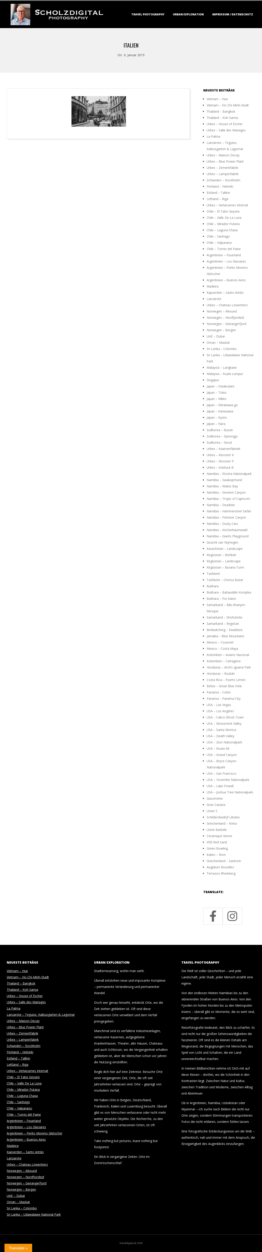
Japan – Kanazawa (220, 411)
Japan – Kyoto (217, 417)
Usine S (212, 811)
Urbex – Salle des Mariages (226, 130)
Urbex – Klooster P (220, 461)
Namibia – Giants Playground (228, 536)
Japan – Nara (216, 424)
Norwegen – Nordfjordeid (225, 317)
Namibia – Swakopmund (224, 480)
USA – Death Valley (220, 736)
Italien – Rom (216, 855)
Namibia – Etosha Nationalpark (229, 474)
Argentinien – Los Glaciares (226, 261)
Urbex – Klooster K (220, 455)
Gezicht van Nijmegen (222, 542)
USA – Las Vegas (219, 705)
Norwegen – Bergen (221, 330)
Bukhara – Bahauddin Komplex (229, 592)
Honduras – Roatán (221, 673)
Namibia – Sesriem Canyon (226, 492)
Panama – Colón (219, 692)
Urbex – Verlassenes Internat (227, 205)
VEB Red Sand (217, 842)
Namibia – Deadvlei (221, 505)
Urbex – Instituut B (220, 467)
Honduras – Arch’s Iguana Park (229, 667)
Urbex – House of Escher (225, 124)
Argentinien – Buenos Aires (226, 280)
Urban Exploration (188, 14)
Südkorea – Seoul (219, 442)
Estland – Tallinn (218, 192)
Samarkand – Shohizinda (224, 617)
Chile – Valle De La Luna (224, 217)
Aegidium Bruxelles (220, 867)
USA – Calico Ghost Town (225, 717)
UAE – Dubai (216, 336)
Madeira (212, 286)
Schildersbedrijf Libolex (223, 817)
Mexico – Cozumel (220, 642)
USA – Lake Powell (220, 786)
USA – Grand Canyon (222, 755)
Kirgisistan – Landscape (224, 561)
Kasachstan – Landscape (225, 548)
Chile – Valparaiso (219, 242)
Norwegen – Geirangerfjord (226, 324)
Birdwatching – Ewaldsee (225, 630)
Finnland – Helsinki (220, 186)
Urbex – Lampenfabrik (223, 174)
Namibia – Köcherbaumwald (227, 530)
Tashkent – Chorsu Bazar (225, 580)
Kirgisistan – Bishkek (221, 555)
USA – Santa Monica (221, 730)
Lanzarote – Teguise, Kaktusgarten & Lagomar (41, 1014)
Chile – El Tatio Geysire (223, 211)
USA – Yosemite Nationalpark (228, 780)
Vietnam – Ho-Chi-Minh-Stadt (228, 105)
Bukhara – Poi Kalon (221, 598)
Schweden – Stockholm (223, 180)
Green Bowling (217, 848)
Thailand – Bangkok (221, 111)
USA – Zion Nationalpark (224, 742)
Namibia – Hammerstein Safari (229, 511)
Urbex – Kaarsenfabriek (223, 449)
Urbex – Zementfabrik (222, 168)
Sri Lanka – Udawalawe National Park (34, 1214)
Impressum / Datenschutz (232, 14)
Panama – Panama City (224, 698)
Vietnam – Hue (217, 99)
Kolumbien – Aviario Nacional (228, 655)
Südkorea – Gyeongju (222, 436)
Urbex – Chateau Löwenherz (227, 305)
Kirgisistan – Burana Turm (225, 567)
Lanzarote (214, 299)
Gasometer (215, 798)
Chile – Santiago (218, 236)
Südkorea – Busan (220, 430)
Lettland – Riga (217, 199)
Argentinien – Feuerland (224, 255)
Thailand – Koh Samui (222, 118)
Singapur (213, 380)
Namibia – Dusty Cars (222, 523)
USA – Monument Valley (224, 723)
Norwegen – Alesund (222, 311)
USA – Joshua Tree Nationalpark (230, 792)
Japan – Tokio (216, 392)
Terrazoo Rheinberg (221, 873)
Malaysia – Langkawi (222, 367)
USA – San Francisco (221, 773)
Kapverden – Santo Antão (225, 292)
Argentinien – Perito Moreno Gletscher (34, 1133)
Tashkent (213, 573)
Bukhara (213, 586)
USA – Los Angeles (220, 711)
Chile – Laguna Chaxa (222, 230)
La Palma (213, 136)
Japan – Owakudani (220, 386)
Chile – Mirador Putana (223, 224)
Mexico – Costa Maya (222, 648)
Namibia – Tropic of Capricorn (228, 499)
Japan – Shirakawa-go (222, 405)
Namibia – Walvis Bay (222, 486)
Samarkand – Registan (223, 623)
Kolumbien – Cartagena (224, 661)
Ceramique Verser (219, 836)
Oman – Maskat (218, 342)
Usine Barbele (217, 830)
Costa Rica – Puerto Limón (226, 680)
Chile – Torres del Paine (224, 249)
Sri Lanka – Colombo (222, 349)
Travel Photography (147, 14)
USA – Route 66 (218, 748)
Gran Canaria (216, 805)
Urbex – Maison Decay (223, 155)
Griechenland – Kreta (222, 823)
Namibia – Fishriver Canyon (226, 517)
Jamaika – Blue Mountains (225, 636)
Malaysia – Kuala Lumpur (225, 374)
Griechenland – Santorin (224, 861)
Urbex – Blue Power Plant (225, 161)
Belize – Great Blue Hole (224, 686)
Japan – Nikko (216, 399)
